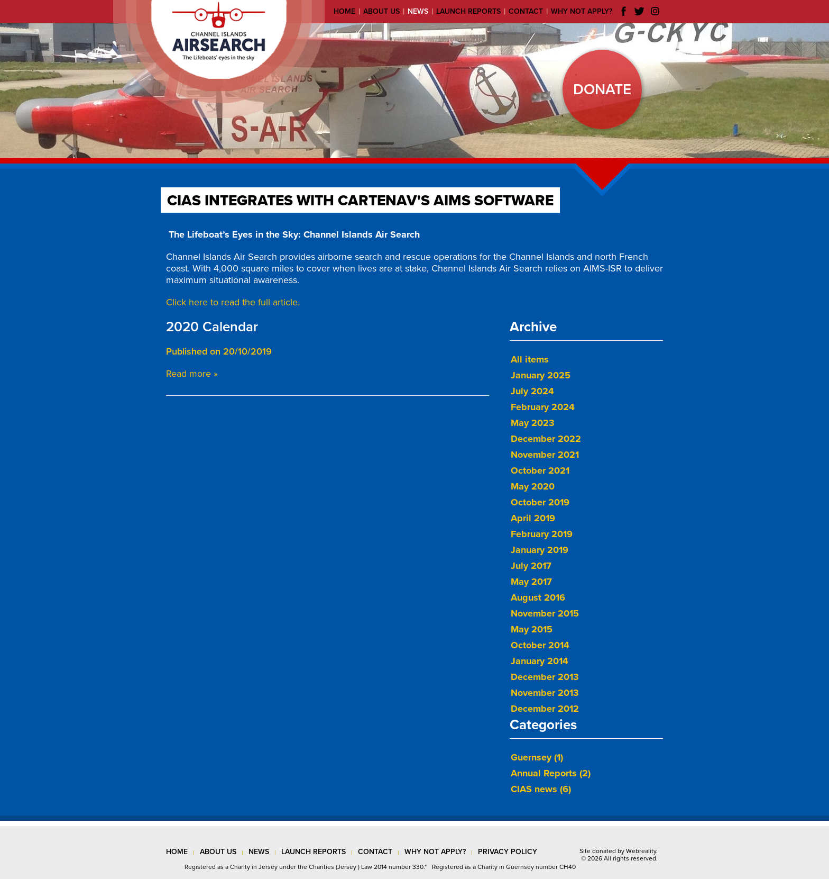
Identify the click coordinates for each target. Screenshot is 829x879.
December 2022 (546, 439)
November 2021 (545, 454)
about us (218, 851)
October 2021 (540, 470)
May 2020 (533, 486)
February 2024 (543, 407)
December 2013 (545, 677)
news (258, 851)
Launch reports (468, 11)
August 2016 (538, 597)
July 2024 (532, 391)
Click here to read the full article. (233, 302)
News (418, 11)
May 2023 (533, 423)
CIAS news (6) (541, 789)
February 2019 (542, 534)
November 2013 (545, 693)
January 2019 (539, 550)
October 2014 (540, 645)
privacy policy (507, 851)
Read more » (192, 373)
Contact (526, 11)
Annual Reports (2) (551, 773)
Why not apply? (581, 11)
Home (344, 11)
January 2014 (539, 661)
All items (530, 359)
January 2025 (540, 375)
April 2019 (533, 518)
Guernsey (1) (537, 757)
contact (375, 851)
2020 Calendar (212, 327)
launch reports (313, 851)
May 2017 (531, 581)
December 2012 (545, 708)
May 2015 (531, 629)
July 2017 (531, 566)
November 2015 (545, 613)
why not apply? (435, 851)
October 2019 (540, 502)
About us (381, 11)
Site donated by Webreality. (618, 851)
